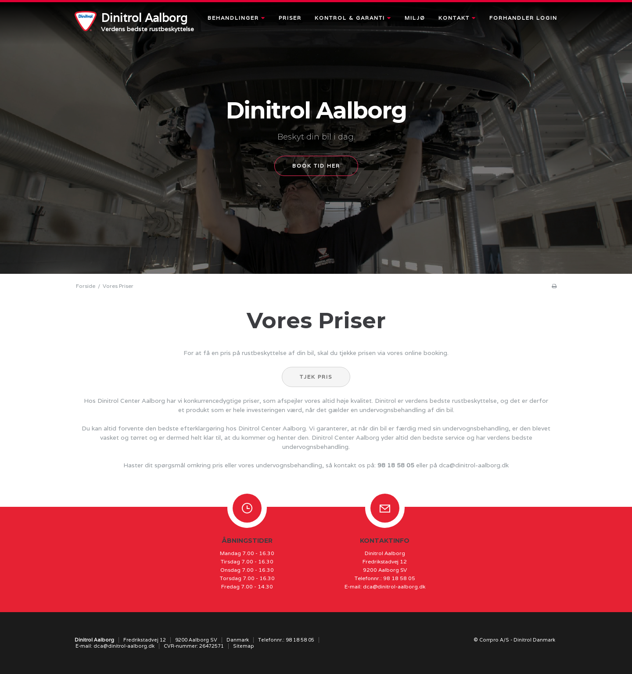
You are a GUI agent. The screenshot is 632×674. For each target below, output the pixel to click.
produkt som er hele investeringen (235, 410)
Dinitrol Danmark (534, 640)
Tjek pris (316, 376)
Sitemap (243, 646)
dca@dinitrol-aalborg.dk (474, 465)
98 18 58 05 (395, 465)
